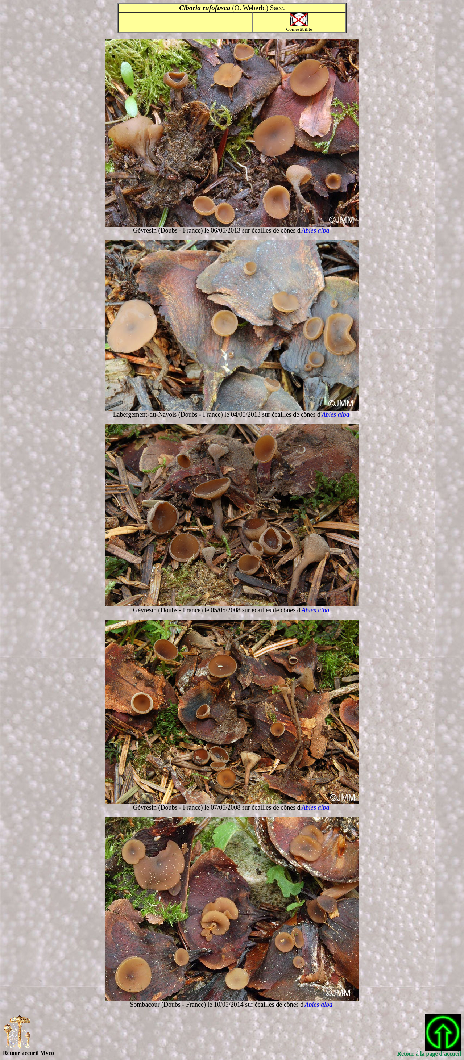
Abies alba (316, 230)
